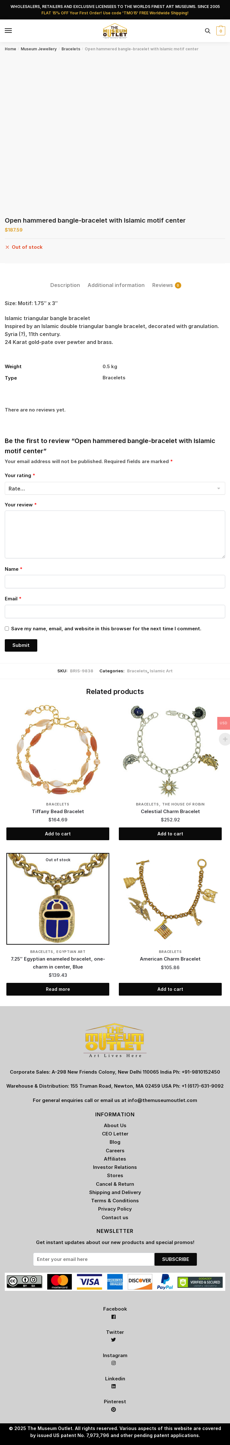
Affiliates (115, 1159)
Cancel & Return (115, 1184)
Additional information (116, 285)
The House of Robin (183, 804)
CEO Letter (115, 1134)
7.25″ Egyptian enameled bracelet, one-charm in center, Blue (58, 962)
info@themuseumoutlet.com (162, 1100)
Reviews (162, 285)
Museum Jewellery (39, 48)
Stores (115, 1175)
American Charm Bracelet (170, 959)
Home (10, 48)
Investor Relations (115, 1167)
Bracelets (70, 48)
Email (13, 599)
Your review (21, 505)
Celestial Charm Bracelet (170, 811)
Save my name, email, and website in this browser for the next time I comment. (106, 629)
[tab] (65, 280)
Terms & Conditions (115, 1201)
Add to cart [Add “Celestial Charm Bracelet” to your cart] (170, 833)
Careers (115, 1151)
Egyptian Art (70, 951)
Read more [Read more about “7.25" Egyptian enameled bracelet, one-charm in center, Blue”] (58, 989)
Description (65, 285)
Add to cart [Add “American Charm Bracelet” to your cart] (170, 989)
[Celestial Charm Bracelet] (170, 751)
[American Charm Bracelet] (170, 899)
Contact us (115, 1217)
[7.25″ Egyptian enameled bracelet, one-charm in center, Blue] (57, 899)
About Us (115, 1125)
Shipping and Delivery (115, 1192)
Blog (115, 1142)
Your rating (20, 475)
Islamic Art (161, 670)
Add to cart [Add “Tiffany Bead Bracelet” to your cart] (58, 833)
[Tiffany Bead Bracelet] (57, 751)
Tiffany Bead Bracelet (58, 811)
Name (13, 569)
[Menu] (8, 30)
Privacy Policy (115, 1209)
